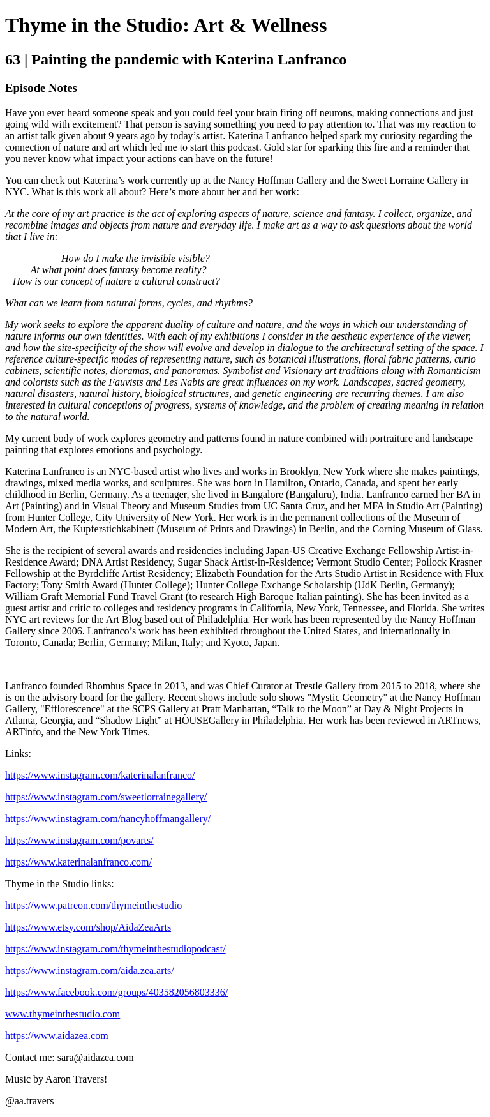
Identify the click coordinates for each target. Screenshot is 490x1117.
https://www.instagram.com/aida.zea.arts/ (89, 970)
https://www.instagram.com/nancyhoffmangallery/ (108, 818)
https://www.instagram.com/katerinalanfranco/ (100, 775)
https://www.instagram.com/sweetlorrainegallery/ (106, 796)
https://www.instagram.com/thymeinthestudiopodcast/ (115, 948)
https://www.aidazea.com (56, 1035)
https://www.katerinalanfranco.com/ (78, 862)
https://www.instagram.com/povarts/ (79, 840)
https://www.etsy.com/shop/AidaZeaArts (88, 927)
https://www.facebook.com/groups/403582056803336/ (116, 992)
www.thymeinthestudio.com (62, 1013)
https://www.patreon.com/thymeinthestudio (93, 905)
